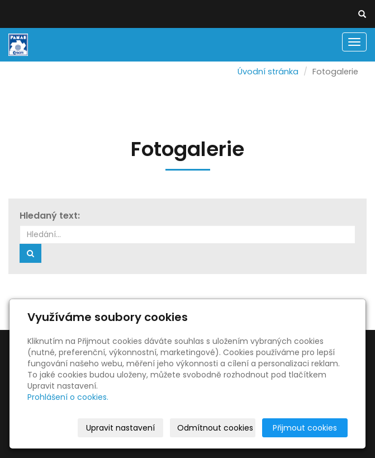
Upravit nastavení (120, 427)
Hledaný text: (50, 216)
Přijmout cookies (305, 427)
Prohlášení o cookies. (67, 397)
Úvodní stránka (268, 71)
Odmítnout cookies (215, 427)
